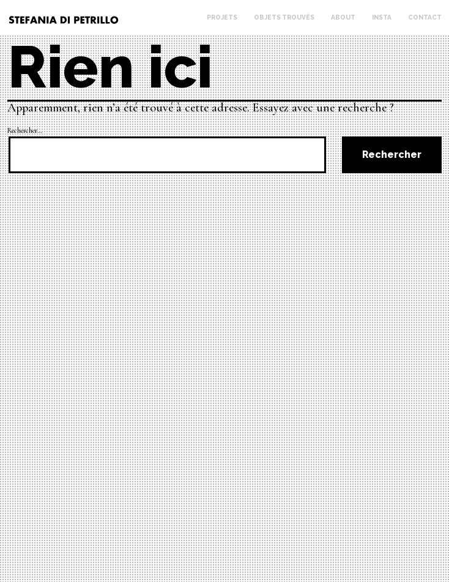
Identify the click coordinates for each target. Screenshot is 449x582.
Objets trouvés (284, 17)
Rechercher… (24, 130)
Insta (381, 17)
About (343, 17)
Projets (222, 17)
